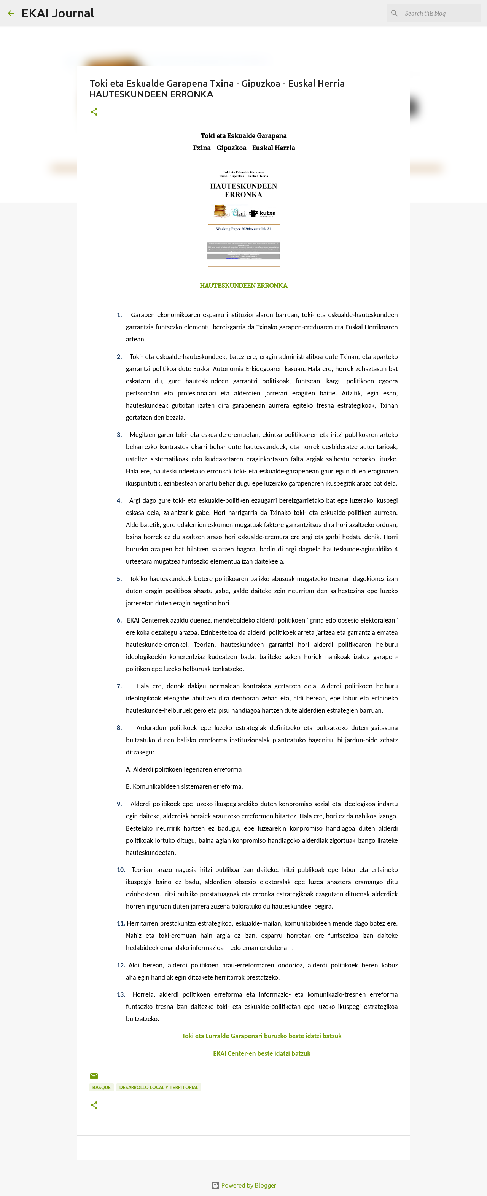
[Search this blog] (441, 13)
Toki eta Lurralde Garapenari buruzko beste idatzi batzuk (262, 1036)
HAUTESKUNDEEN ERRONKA (243, 285)
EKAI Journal (57, 13)
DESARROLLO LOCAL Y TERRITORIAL (158, 1087)
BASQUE (101, 1087)
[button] (94, 112)
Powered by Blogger (243, 1185)
